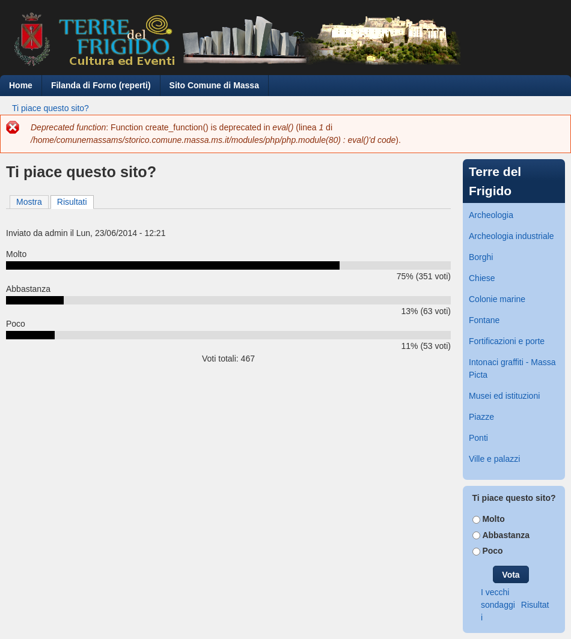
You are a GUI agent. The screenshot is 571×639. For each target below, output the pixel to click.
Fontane (484, 320)
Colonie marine (497, 299)
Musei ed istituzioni (504, 396)
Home (20, 85)
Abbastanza (506, 535)
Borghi (481, 257)
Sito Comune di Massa (214, 85)
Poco (492, 551)
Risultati (75, 201)
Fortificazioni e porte (507, 341)
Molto (493, 519)
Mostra (29, 202)
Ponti (478, 438)
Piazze (481, 417)
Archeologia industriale (511, 236)
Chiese (482, 278)
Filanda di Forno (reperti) (101, 85)
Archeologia (491, 215)
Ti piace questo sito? (50, 108)
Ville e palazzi (494, 459)
